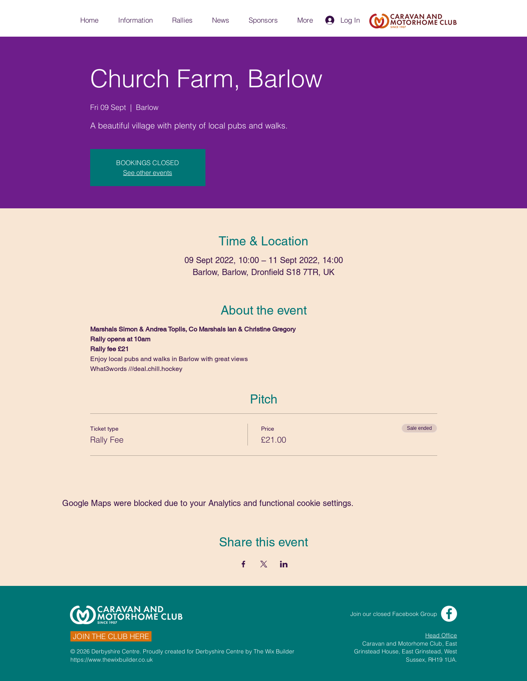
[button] (135, 20)
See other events (147, 172)
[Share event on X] (264, 564)
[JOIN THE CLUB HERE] (111, 636)
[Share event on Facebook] (243, 564)
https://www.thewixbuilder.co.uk (111, 659)
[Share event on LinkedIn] (284, 564)
